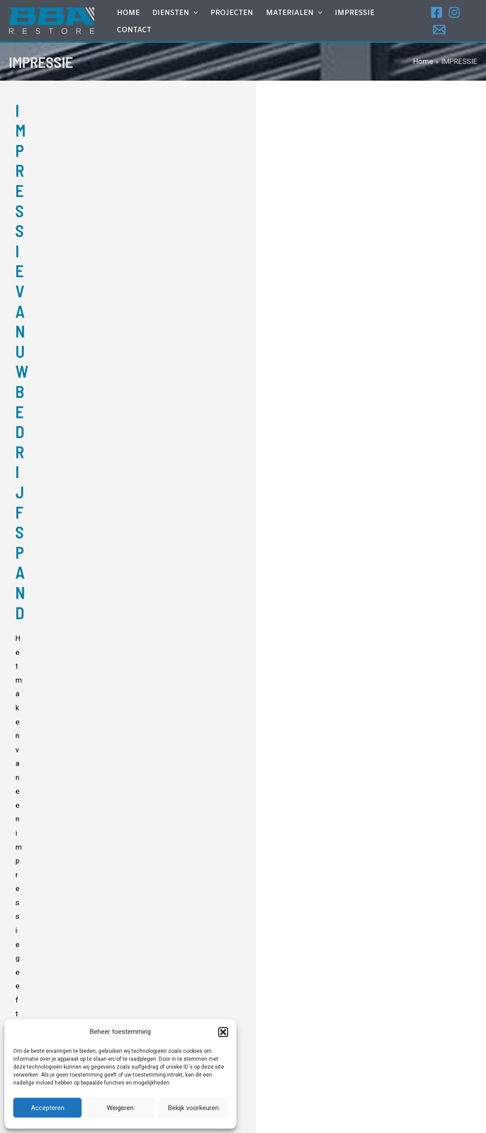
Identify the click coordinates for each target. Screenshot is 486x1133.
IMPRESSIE (353, 21)
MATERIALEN (296, 22)
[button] (223, 1032)
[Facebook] (436, 21)
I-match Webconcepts (324, 1116)
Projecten (238, 21)
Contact (399, 21)
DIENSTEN (185, 22)
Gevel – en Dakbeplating (230, 1007)
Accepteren (47, 1108)
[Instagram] (453, 21)
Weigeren (120, 1108)
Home (142, 21)
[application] (203, 22)
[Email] (471, 21)
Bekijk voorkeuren (193, 1108)
